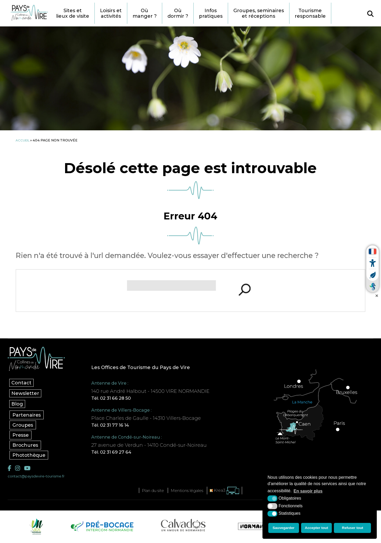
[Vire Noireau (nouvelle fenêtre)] (35, 528)
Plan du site (150, 492)
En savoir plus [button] (308, 492)
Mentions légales (188, 492)
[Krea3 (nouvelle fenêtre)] (229, 492)
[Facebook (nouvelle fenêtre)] (10, 470)
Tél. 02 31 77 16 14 (118, 426)
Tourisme (325, 13)
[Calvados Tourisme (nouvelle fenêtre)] (183, 527)
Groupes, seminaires (272, 13)
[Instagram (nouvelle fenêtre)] (18, 470)
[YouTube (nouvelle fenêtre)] (28, 470)
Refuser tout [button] (353, 528)
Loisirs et (119, 13)
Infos (222, 13)
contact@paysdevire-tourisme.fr (39, 478)
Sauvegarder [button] (283, 528)
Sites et (79, 13)
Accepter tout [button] (317, 528)
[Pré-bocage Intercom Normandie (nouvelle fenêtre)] (101, 528)
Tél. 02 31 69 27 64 (119, 454)
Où (154, 13)
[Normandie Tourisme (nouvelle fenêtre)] (256, 528)
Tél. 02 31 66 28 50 (118, 399)
